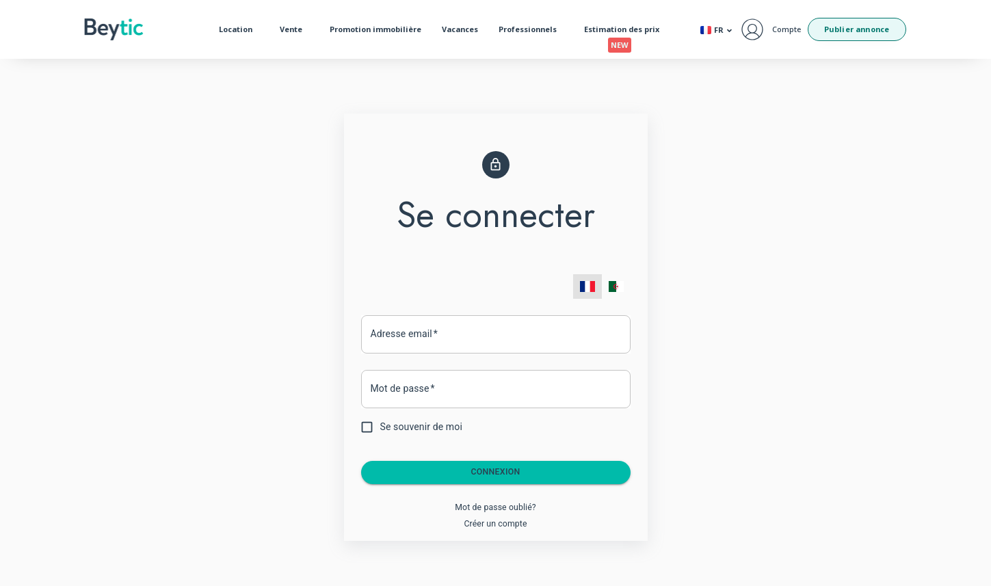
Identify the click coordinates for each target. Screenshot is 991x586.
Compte (787, 29)
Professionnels (531, 29)
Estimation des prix (625, 32)
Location (239, 29)
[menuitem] (587, 286)
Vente (294, 29)
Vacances (460, 29)
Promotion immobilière (375, 29)
